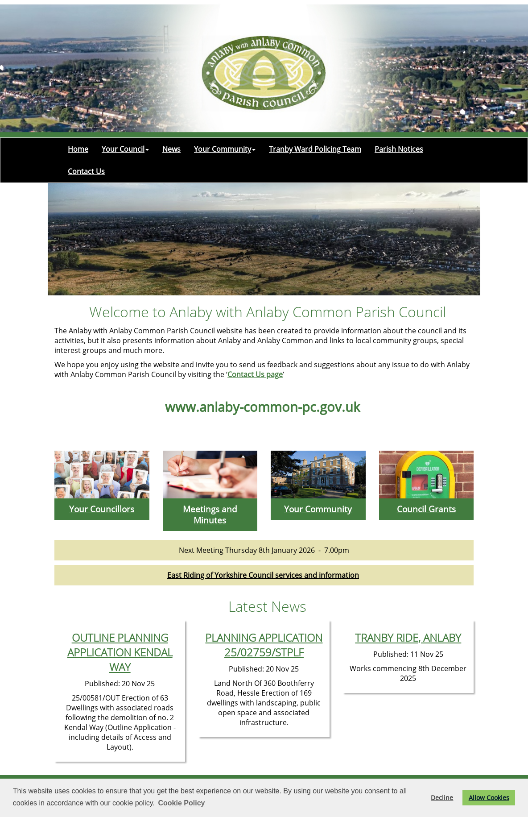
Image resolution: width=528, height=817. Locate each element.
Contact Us (86, 171)
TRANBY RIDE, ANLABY (408, 637)
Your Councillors (101, 508)
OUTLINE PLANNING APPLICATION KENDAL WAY (120, 652)
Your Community (225, 149)
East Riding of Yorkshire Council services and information (263, 575)
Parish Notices (399, 149)
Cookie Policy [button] (181, 803)
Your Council (125, 149)
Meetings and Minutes (210, 514)
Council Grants (426, 508)
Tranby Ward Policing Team (315, 149)
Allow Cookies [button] (489, 797)
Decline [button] (442, 797)
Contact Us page (255, 374)
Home (78, 149)
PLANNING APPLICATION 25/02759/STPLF (263, 644)
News (171, 149)
